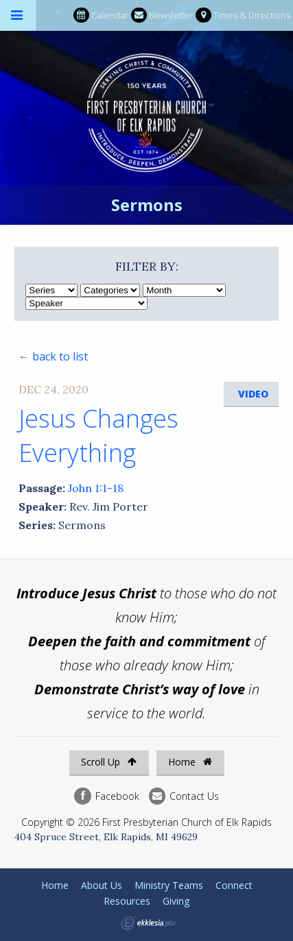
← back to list (53, 356)
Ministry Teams (168, 885)
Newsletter (162, 15)
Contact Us (184, 796)
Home (190, 761)
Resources (127, 900)
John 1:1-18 (96, 488)
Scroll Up (109, 761)
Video (253, 393)
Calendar (100, 15)
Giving (176, 900)
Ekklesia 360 (148, 923)
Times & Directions (243, 15)
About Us (101, 885)
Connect (234, 885)
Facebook (106, 796)
